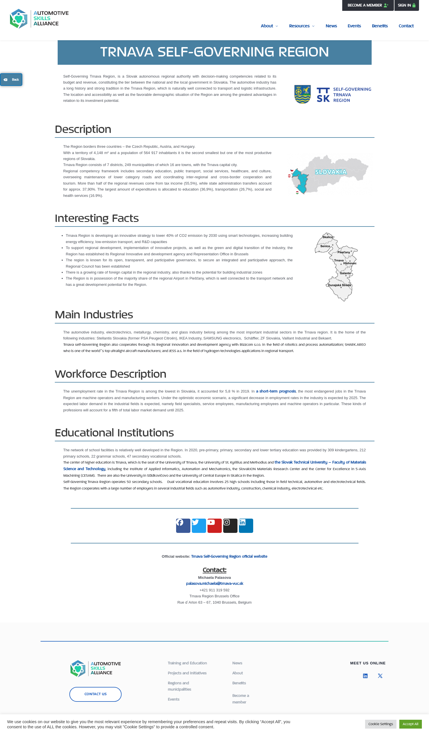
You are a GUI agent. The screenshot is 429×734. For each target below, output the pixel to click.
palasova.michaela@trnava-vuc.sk (214, 583)
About (290, 25)
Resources (318, 25)
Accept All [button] (410, 724)
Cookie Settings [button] (380, 724)
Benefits (386, 25)
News (345, 25)
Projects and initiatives (187, 672)
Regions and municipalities (179, 685)
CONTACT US (95, 693)
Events (364, 25)
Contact (408, 25)
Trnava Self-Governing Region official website (229, 556)
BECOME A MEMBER (367, 5)
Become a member (240, 697)
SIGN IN (404, 5)
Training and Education (187, 663)
